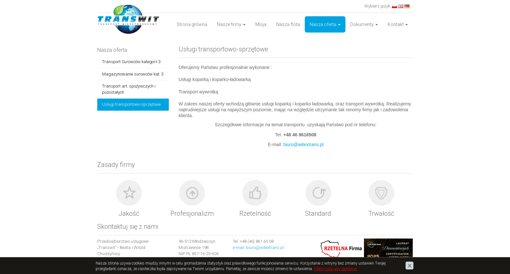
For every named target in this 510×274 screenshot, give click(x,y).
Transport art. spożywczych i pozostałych (128, 89)
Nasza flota (288, 24)
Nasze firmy (231, 24)
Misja (260, 24)
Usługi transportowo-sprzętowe (131, 104)
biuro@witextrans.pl (303, 144)
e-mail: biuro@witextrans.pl (258, 247)
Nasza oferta (325, 24)
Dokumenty (364, 24)
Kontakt (398, 24)
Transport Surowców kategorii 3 (131, 61)
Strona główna (192, 24)
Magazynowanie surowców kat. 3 (133, 74)
